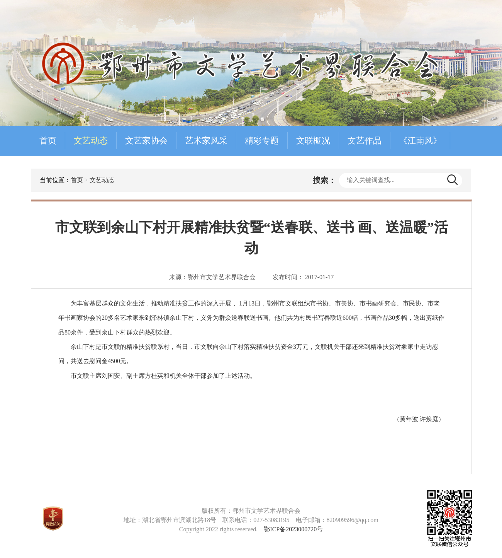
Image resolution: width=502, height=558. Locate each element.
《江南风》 (420, 140)
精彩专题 (262, 140)
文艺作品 (365, 140)
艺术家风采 (206, 140)
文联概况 (313, 140)
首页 (47, 140)
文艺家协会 (146, 140)
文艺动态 (91, 140)
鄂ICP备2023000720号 (293, 529)
